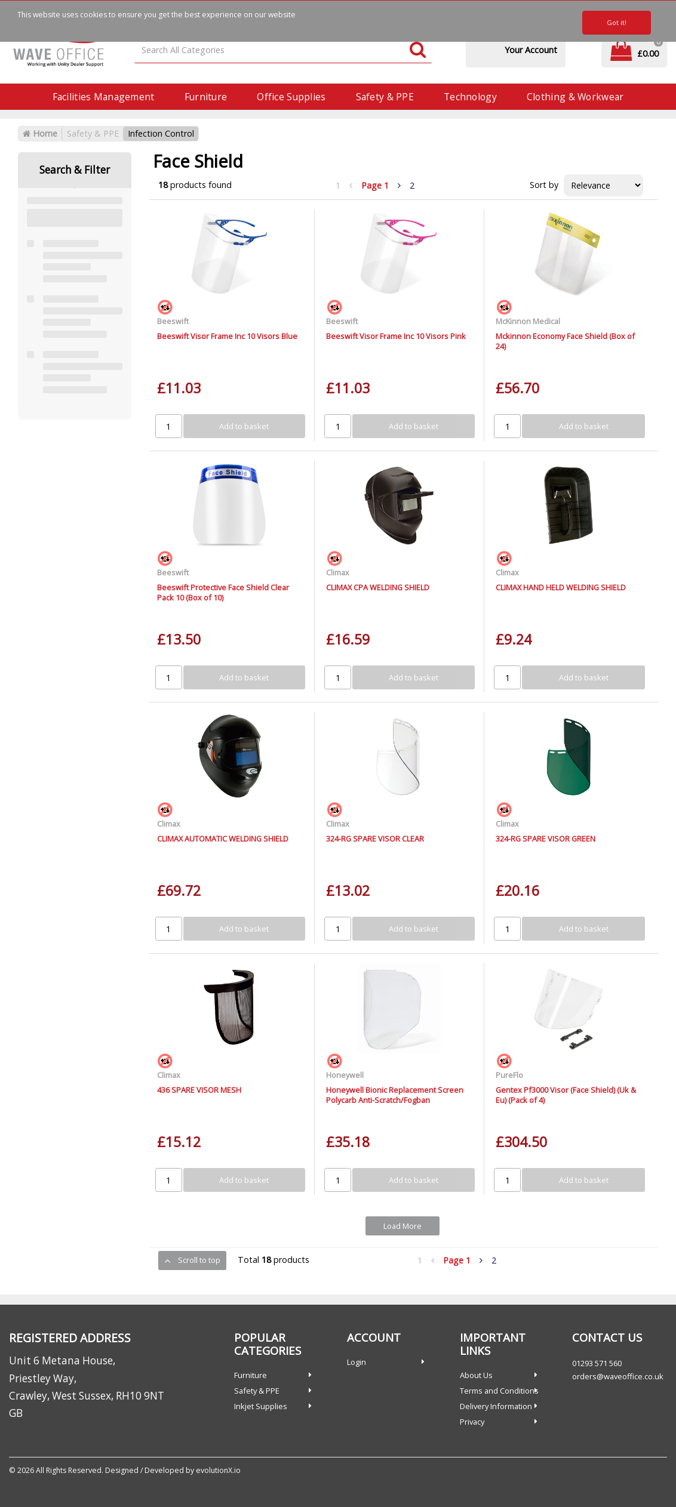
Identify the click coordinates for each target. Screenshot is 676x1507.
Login (356, 1362)
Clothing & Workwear (575, 96)
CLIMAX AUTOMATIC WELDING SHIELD (222, 838)
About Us (476, 1375)
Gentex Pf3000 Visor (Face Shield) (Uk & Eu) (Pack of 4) (566, 1094)
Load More (402, 1226)
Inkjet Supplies (260, 1406)
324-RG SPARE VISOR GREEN (545, 838)
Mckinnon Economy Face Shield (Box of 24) (565, 341)
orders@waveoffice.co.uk (617, 1376)
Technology (470, 96)
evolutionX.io (218, 1470)
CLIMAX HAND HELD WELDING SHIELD (561, 587)
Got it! (616, 22)
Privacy (472, 1421)
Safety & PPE (385, 96)
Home (40, 133)
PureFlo (509, 1075)
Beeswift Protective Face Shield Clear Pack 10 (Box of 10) (223, 592)
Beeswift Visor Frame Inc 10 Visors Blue (227, 336)
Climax (337, 572)
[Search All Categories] (283, 50)
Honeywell (345, 1075)
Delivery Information (496, 1406)
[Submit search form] (417, 50)
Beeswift (173, 321)
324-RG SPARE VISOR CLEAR (375, 838)
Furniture (206, 96)
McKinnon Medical (528, 321)
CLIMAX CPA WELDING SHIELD (377, 587)
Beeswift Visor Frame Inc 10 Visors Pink (396, 336)
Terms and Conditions (499, 1390)
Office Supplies (291, 96)
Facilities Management (104, 96)
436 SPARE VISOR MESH (199, 1089)
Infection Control (161, 133)
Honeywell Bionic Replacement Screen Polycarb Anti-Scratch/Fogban (394, 1094)
